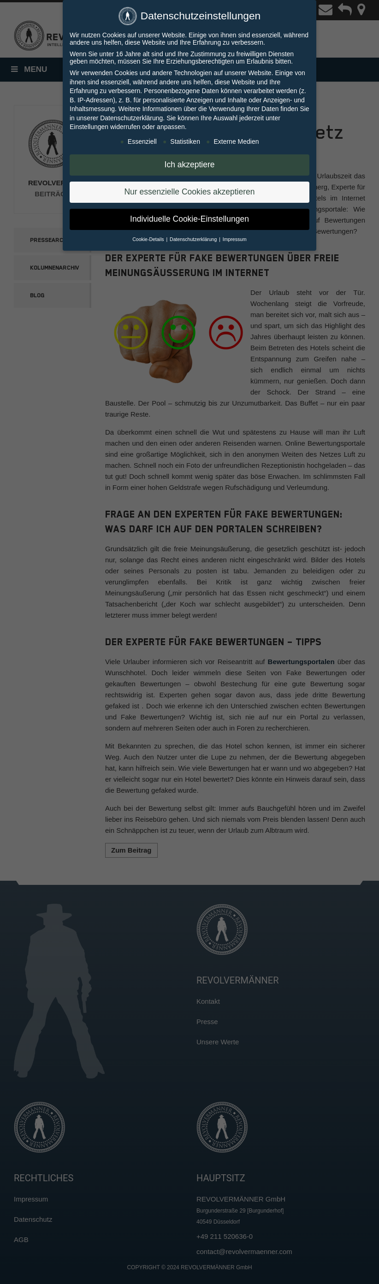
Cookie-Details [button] (148, 239)
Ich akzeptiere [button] (190, 164)
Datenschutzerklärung (131, 118)
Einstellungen (89, 126)
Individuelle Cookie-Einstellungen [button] (189, 219)
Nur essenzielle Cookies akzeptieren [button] (189, 191)
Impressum (235, 239)
